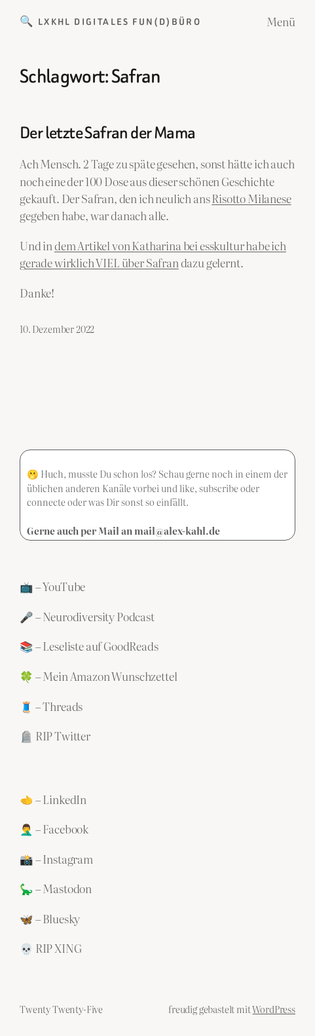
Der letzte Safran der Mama (108, 133)
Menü (281, 21)
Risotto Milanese (251, 198)
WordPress (273, 1009)
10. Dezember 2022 (57, 329)
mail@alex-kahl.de (177, 530)
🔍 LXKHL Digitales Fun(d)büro (110, 21)
